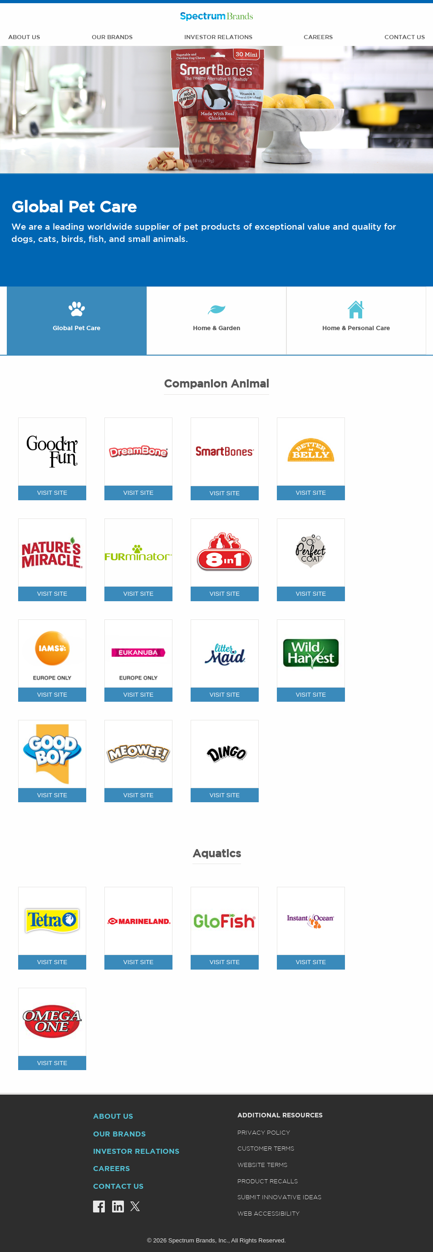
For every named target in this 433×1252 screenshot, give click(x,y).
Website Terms (262, 1165)
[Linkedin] (114, 1207)
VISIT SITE (52, 492)
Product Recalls (267, 1182)
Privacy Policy (263, 1133)
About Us (24, 37)
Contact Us (404, 37)
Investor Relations (218, 37)
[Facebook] (95, 1207)
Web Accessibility (268, 1214)
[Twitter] (132, 1207)
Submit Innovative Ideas (279, 1198)
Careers (318, 37)
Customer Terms (265, 1149)
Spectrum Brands (216, 16)
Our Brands (112, 37)
